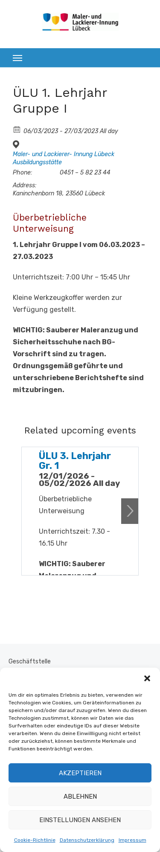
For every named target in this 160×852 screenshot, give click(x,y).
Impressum (132, 840)
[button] (147, 678)
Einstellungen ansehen (80, 820)
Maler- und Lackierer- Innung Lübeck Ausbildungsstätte (63, 158)
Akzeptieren (80, 773)
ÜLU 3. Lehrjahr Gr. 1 (75, 460)
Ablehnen (80, 796)
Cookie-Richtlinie (34, 840)
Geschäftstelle (30, 661)
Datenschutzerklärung (87, 840)
